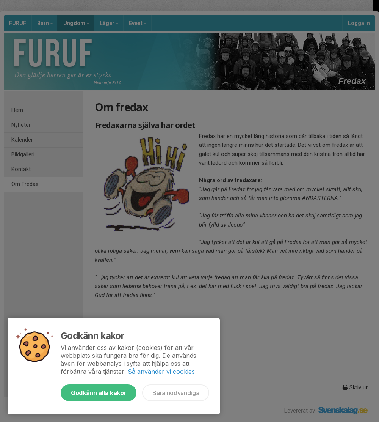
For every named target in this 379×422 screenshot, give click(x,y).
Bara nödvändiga (175, 393)
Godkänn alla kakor (98, 393)
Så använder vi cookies (161, 371)
